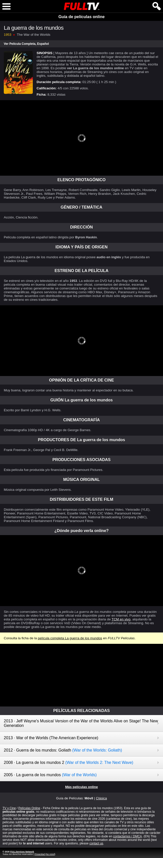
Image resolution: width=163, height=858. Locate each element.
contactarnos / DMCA (127, 836)
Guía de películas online (81, 17)
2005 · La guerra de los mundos (50, 775)
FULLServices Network (22, 851)
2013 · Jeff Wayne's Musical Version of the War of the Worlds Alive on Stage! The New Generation (81, 723)
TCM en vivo (121, 619)
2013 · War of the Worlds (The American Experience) (51, 738)
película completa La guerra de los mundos (70, 638)
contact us (96, 843)
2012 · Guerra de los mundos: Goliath (63, 750)
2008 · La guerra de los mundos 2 (68, 762)
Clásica (101, 798)
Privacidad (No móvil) (45, 854)
